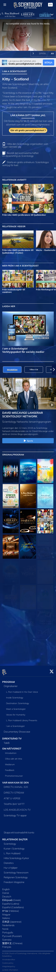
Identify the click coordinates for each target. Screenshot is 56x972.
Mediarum (10, 762)
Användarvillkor (8, 958)
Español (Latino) (10, 901)
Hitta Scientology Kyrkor (16, 856)
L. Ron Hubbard (12, 851)
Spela (28, 441)
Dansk (5, 891)
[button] (54, 369)
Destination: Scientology (17, 701)
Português (7, 930)
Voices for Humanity (15, 713)
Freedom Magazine (14, 880)
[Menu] (5, 5)
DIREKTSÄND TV (12, 736)
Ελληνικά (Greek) (11, 898)
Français (6, 945)
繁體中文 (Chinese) (12, 941)
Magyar (6, 912)
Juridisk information (10, 968)
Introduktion (10, 751)
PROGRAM (8, 680)
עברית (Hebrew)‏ (10, 909)
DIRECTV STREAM (14, 790)
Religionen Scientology (16, 875)
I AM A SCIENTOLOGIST (14, 71)
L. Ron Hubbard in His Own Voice (22, 690)
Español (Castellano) (13, 905)
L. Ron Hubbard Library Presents (21, 718)
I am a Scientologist (15, 724)
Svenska (6, 937)
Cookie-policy (7, 961)
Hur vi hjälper (10, 865)
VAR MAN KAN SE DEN (15, 780)
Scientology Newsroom (16, 870)
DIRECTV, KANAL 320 (16, 785)
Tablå (6, 741)
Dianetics (9, 861)
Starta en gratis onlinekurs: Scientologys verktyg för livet (25, 163)
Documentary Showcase (17, 729)
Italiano (6, 916)
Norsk (5, 927)
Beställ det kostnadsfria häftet (20, 154)
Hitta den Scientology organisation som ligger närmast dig (25, 145)
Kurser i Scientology (14, 846)
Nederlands (8, 923)
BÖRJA (48, 62)
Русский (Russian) (12, 934)
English (6, 887)
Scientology (10, 841)
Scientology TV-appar (15, 813)
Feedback (9, 768)
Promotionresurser (14, 774)
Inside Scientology (14, 696)
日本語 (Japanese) (12, 919)
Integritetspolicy (8, 965)
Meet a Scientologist (16, 707)
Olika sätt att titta (13, 757)
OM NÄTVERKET (11, 746)
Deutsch (6, 894)
